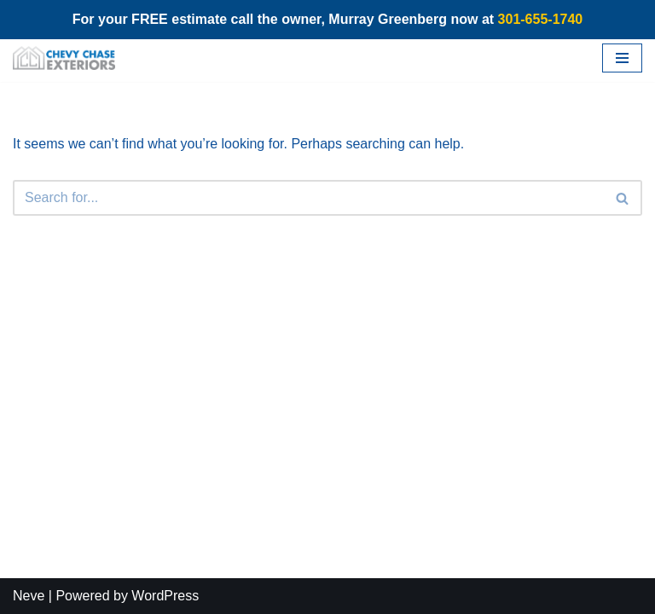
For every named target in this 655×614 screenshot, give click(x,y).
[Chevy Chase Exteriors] (64, 58)
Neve (28, 595)
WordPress (165, 595)
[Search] (308, 198)
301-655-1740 (540, 19)
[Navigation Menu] (622, 57)
